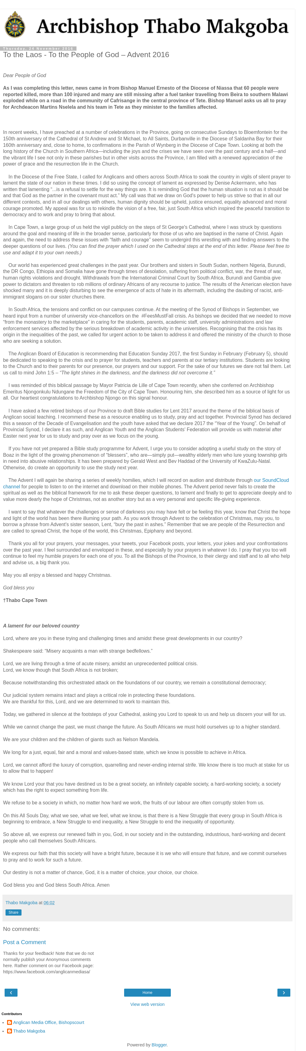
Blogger (159, 1044)
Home (147, 992)
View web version (147, 1004)
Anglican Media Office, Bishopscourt (48, 1022)
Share (13, 912)
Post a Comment (24, 942)
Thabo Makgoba (29, 1031)
